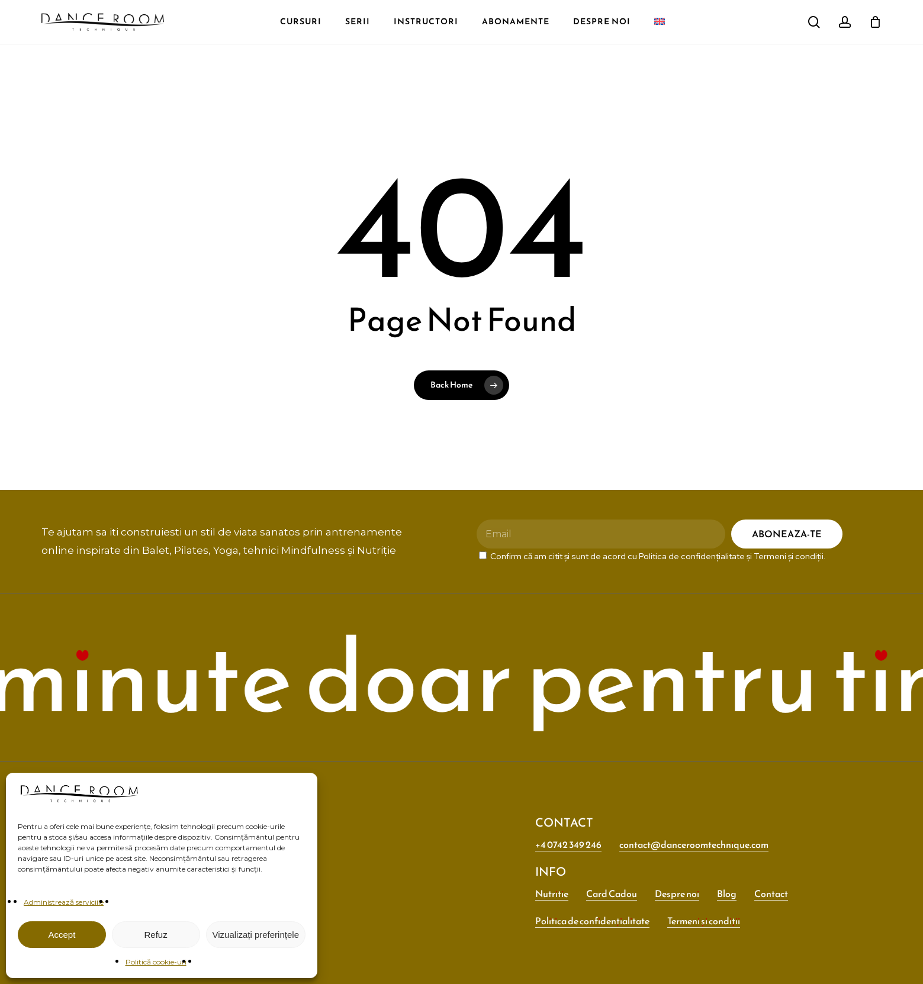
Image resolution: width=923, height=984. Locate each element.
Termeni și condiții (789, 556)
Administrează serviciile (64, 902)
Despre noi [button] (677, 893)
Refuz (156, 935)
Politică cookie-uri (156, 961)
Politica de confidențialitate (692, 556)
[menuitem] (175, 12)
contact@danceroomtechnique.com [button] (693, 844)
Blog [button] (727, 893)
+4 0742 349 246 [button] (568, 844)
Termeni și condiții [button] (703, 921)
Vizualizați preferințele (256, 935)
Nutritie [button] (551, 893)
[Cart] (875, 21)
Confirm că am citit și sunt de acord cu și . (652, 556)
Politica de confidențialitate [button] (592, 921)
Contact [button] (771, 893)
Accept (61, 935)
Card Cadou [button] (611, 893)
